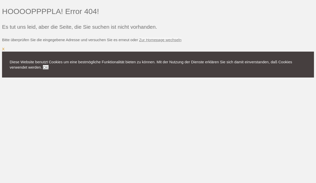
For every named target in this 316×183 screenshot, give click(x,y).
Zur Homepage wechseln (160, 40)
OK (46, 67)
